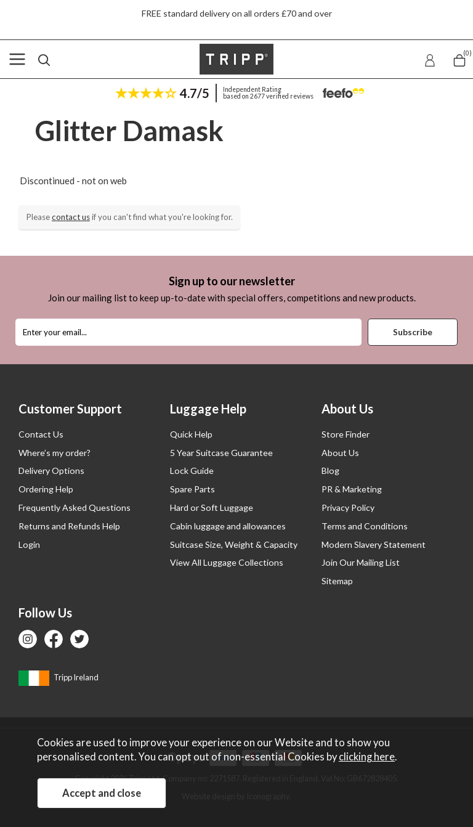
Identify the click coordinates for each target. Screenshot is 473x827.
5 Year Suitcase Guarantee (221, 452)
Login (29, 544)
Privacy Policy (347, 507)
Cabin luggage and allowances (228, 526)
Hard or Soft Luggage (211, 507)
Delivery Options (51, 470)
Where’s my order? (54, 452)
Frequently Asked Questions (74, 507)
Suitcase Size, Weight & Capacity (233, 544)
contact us (71, 217)
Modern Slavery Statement (373, 544)
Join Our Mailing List (360, 562)
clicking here (367, 757)
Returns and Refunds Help (69, 526)
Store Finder (345, 434)
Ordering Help (45, 489)
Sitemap (337, 581)
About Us (340, 452)
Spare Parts (192, 489)
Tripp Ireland (58, 677)
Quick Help (191, 434)
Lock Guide (192, 470)
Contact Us (40, 434)
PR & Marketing (351, 489)
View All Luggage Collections (226, 562)
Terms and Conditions (364, 526)
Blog (330, 470)
